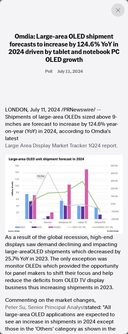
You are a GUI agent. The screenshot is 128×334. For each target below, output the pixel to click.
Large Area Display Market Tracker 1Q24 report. (61, 146)
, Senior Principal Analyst (45, 307)
